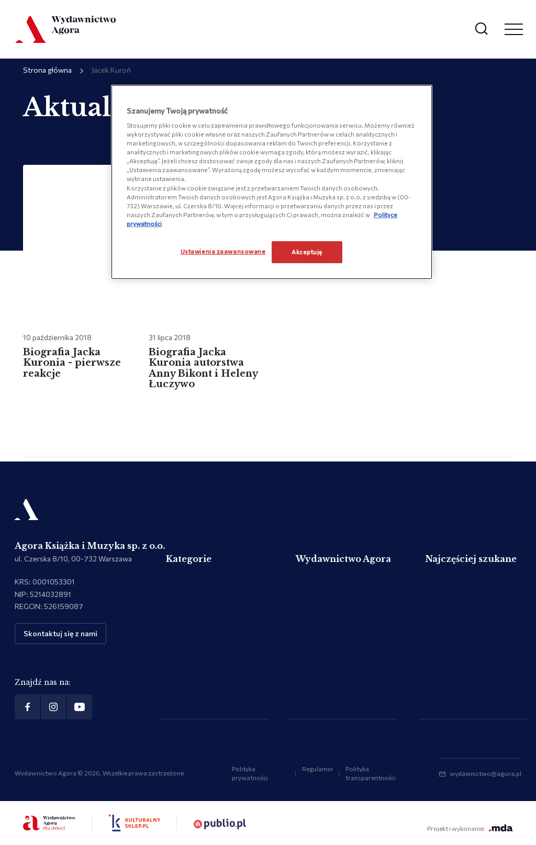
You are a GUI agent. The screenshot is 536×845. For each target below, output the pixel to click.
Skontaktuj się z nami (60, 633)
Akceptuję (307, 251)
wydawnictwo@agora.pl (485, 773)
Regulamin (317, 768)
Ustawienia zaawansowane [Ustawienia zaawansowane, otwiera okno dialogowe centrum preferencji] (223, 251)
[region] (271, 182)
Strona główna (47, 69)
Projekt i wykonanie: (470, 828)
